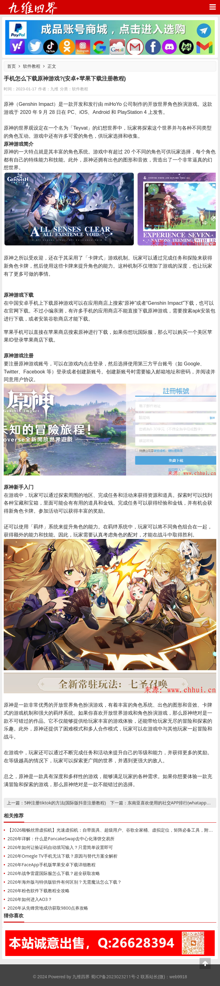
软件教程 (31, 66)
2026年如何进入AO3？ (29, 899)
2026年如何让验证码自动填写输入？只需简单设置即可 (60, 847)
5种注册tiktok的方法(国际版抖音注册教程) (65, 803)
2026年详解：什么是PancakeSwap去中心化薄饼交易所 (60, 839)
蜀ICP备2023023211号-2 (115, 977)
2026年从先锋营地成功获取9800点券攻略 (47, 908)
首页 (11, 66)
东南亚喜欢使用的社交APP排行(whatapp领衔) (172, 803)
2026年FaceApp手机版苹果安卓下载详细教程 (51, 865)
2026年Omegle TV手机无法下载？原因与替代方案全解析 (62, 856)
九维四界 (32, 7)
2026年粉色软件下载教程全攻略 (38, 890)
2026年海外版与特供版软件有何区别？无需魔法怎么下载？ (64, 882)
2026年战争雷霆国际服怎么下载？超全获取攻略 (53, 873)
